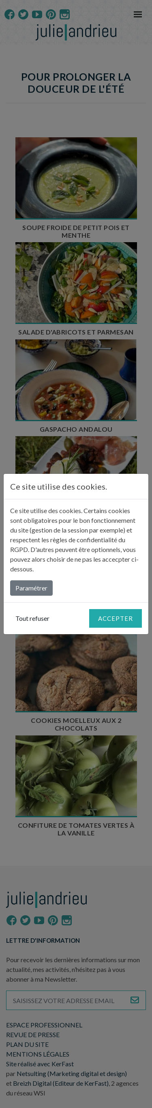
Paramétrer (31, 588)
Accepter (115, 618)
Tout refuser (32, 618)
